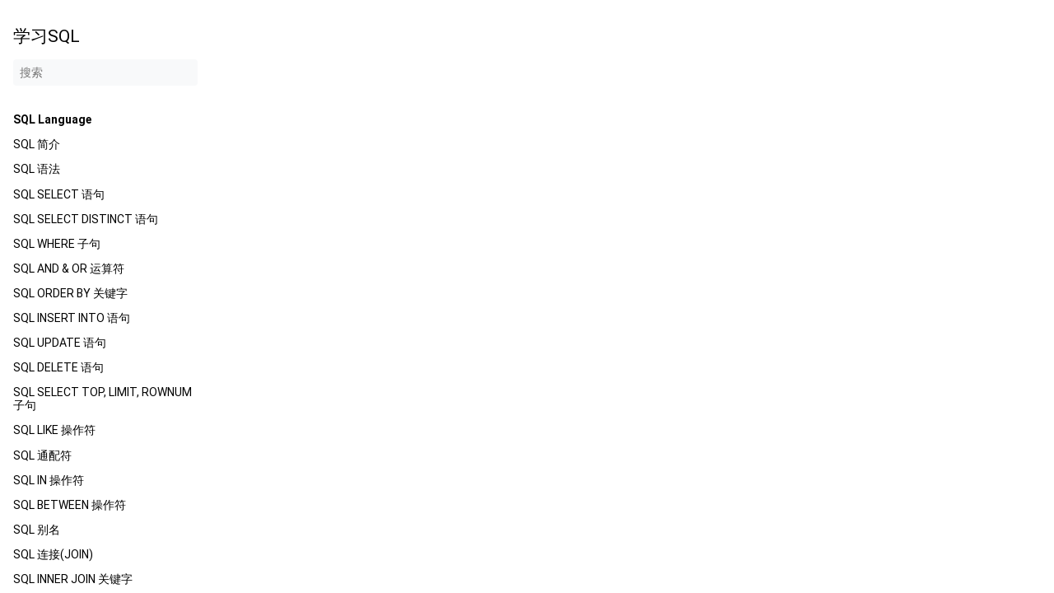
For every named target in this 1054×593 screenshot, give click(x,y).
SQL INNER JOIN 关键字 (73, 579)
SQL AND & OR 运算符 (68, 268)
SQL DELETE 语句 (58, 367)
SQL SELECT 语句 (59, 194)
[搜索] (105, 72)
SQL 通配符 (42, 455)
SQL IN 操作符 (48, 480)
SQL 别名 (36, 529)
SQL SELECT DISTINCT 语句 (85, 219)
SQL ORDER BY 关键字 (70, 293)
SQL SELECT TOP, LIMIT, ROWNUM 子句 (102, 398)
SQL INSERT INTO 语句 (71, 318)
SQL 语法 (36, 168)
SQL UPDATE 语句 (59, 342)
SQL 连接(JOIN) (53, 554)
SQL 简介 (36, 144)
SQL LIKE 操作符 (54, 430)
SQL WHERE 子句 (56, 243)
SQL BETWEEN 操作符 (69, 504)
